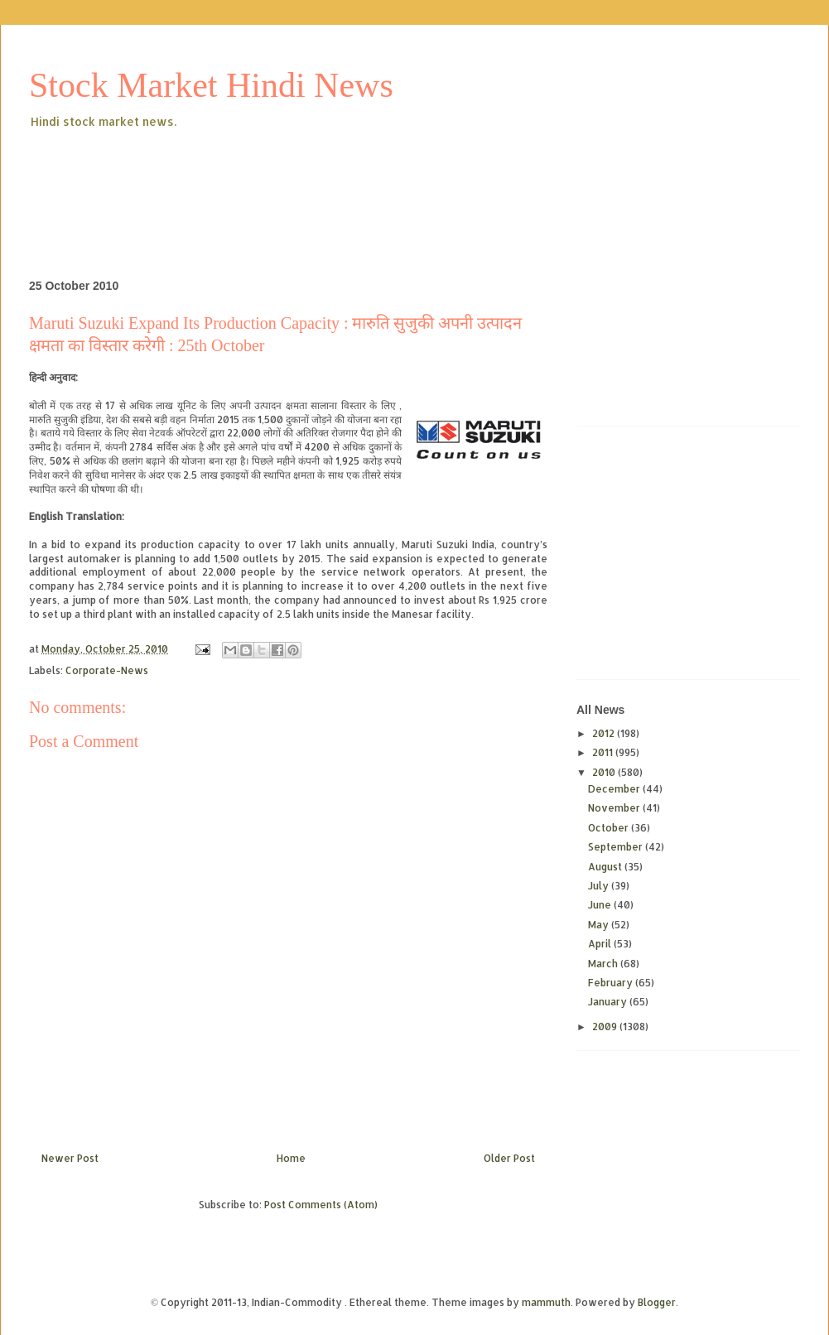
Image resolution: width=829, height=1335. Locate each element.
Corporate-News (106, 670)
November (615, 808)
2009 (605, 1026)
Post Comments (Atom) (321, 1204)
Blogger (657, 1302)
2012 (604, 733)
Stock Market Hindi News (211, 85)
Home (291, 1158)
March (604, 963)
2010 (605, 772)
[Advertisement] (330, 177)
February (611, 982)
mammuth (546, 1302)
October (609, 828)
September (616, 847)
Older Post (509, 1158)
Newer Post (70, 1158)
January (608, 1001)
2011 (603, 752)
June (601, 905)
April (601, 943)
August (606, 866)
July (599, 886)
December (615, 789)
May (599, 924)
